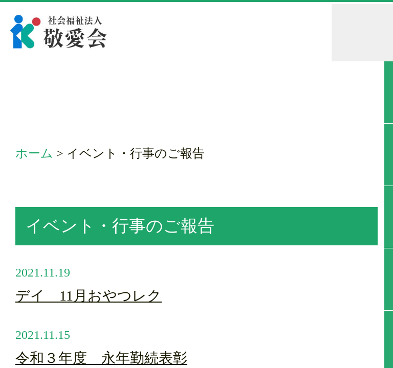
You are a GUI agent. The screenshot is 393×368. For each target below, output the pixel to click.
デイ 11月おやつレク (88, 296)
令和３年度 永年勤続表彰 (101, 358)
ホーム (34, 153)
